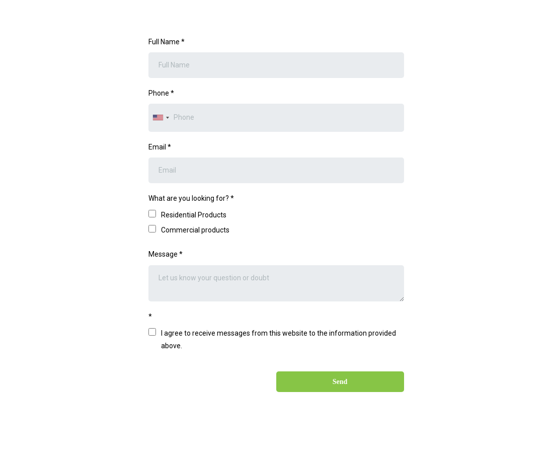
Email (159, 147)
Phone (161, 93)
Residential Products (193, 215)
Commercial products (195, 230)
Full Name (166, 42)
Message (165, 254)
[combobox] (160, 117)
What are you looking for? (191, 198)
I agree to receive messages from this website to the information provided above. (278, 339)
